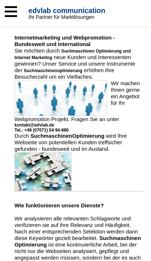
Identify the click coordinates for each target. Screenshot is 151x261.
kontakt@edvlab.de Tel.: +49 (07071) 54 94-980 (41, 128)
